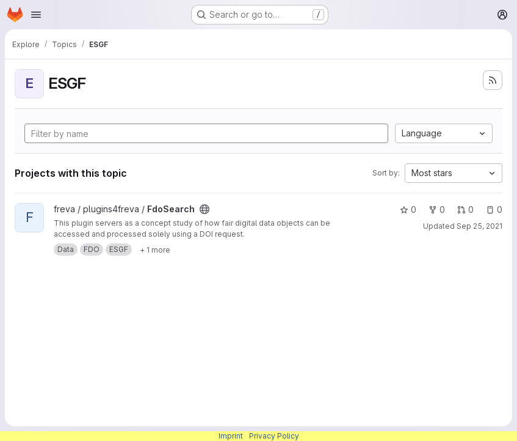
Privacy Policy (274, 435)
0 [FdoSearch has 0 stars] (408, 209)
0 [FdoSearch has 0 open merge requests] (465, 209)
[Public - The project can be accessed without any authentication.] (204, 209)
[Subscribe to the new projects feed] (492, 80)
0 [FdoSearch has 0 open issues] (494, 209)
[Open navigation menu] (36, 14)
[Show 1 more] (155, 249)
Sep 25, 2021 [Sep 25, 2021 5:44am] (479, 226)
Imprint (231, 435)
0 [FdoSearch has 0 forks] (436, 209)
